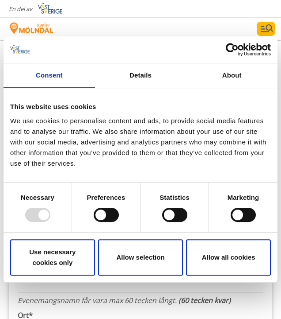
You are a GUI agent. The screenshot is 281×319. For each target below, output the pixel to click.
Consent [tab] (49, 75)
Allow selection (140, 257)
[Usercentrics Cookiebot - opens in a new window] (232, 49)
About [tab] (232, 75)
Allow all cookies (228, 257)
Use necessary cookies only (52, 257)
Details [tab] (140, 75)
